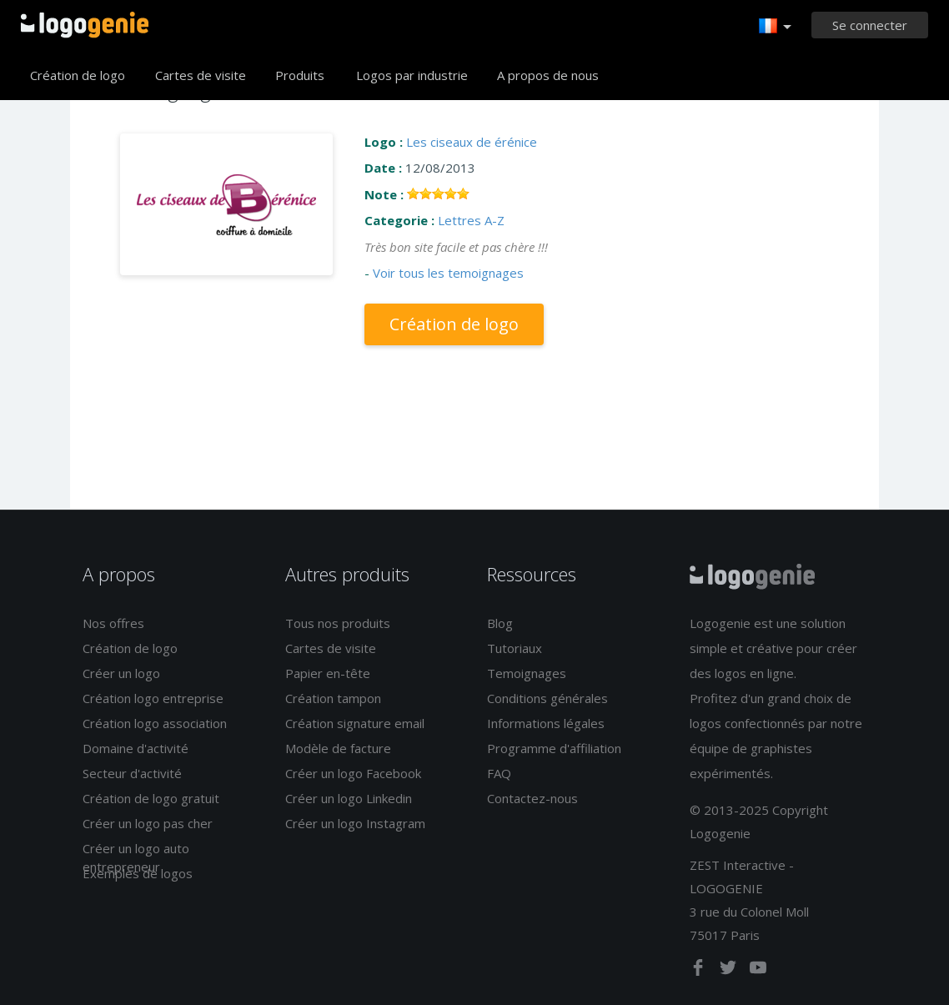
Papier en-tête (327, 673)
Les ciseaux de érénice (471, 141)
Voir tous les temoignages (448, 272)
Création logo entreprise (153, 698)
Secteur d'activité (132, 773)
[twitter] (730, 970)
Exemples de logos (138, 873)
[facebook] (700, 970)
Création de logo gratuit (151, 798)
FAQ (499, 773)
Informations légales (546, 723)
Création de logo (77, 75)
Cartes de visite (200, 75)
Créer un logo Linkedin (348, 798)
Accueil (84, 25)
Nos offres (113, 623)
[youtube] (758, 970)
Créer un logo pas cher (148, 823)
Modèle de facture (338, 748)
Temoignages (526, 673)
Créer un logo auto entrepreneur (136, 857)
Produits (299, 75)
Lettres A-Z (471, 220)
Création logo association (155, 723)
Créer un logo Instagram (355, 823)
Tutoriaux (514, 648)
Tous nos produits (337, 623)
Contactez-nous (532, 798)
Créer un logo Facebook (353, 773)
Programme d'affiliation (554, 748)
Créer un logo (121, 673)
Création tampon (333, 698)
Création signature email (354, 723)
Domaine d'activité (135, 748)
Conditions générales (547, 698)
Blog (500, 623)
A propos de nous (548, 75)
